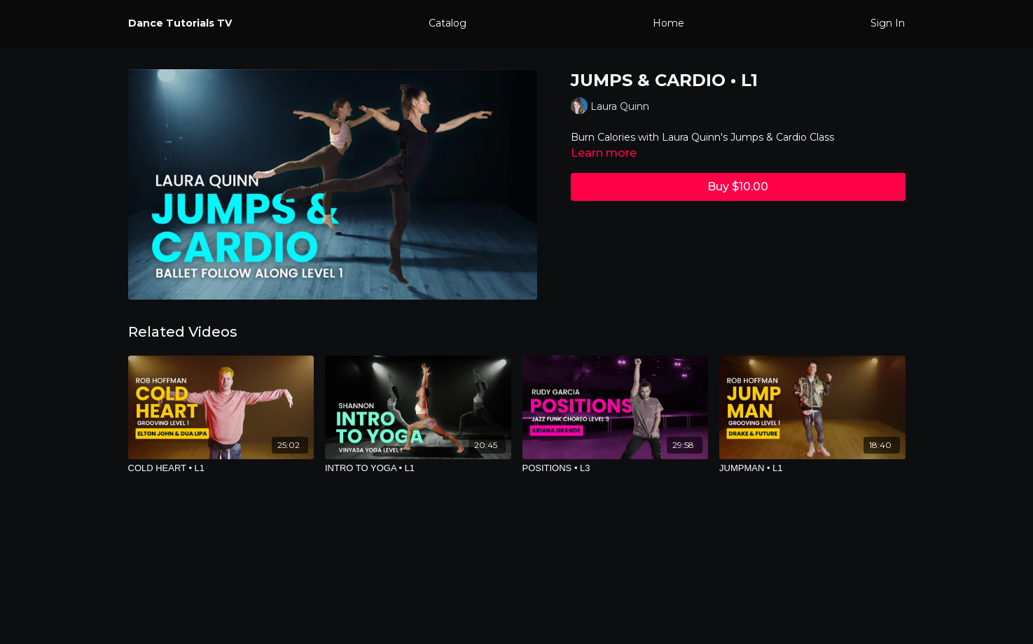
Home (668, 23)
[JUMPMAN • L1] (812, 468)
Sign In (888, 23)
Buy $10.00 (737, 186)
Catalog (447, 23)
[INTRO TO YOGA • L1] (418, 468)
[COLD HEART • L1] (221, 468)
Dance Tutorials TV (180, 23)
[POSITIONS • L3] (615, 468)
